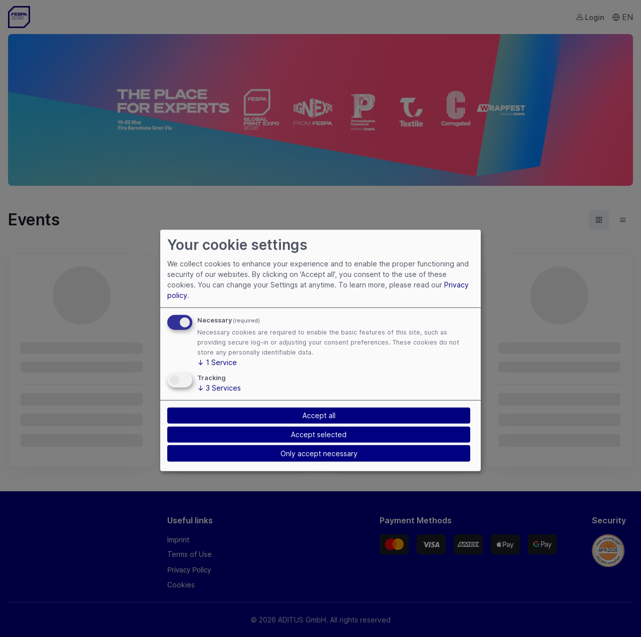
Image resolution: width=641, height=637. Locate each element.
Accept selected (319, 434)
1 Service (217, 362)
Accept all (319, 415)
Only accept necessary (319, 453)
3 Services (219, 388)
